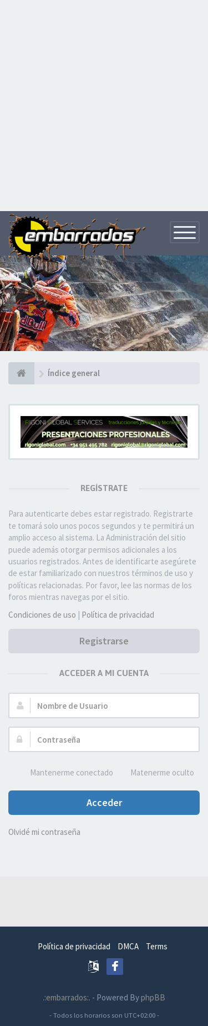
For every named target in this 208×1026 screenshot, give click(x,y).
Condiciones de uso (42, 614)
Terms (157, 946)
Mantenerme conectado (65, 773)
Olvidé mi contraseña (44, 832)
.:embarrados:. (66, 997)
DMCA (128, 946)
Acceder (104, 802)
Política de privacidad (118, 614)
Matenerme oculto (156, 773)
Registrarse (104, 640)
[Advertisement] (104, 104)
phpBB (153, 997)
